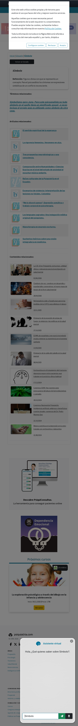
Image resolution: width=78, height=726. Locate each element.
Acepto (63, 45)
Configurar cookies (36, 45)
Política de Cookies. (53, 28)
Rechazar (52, 45)
